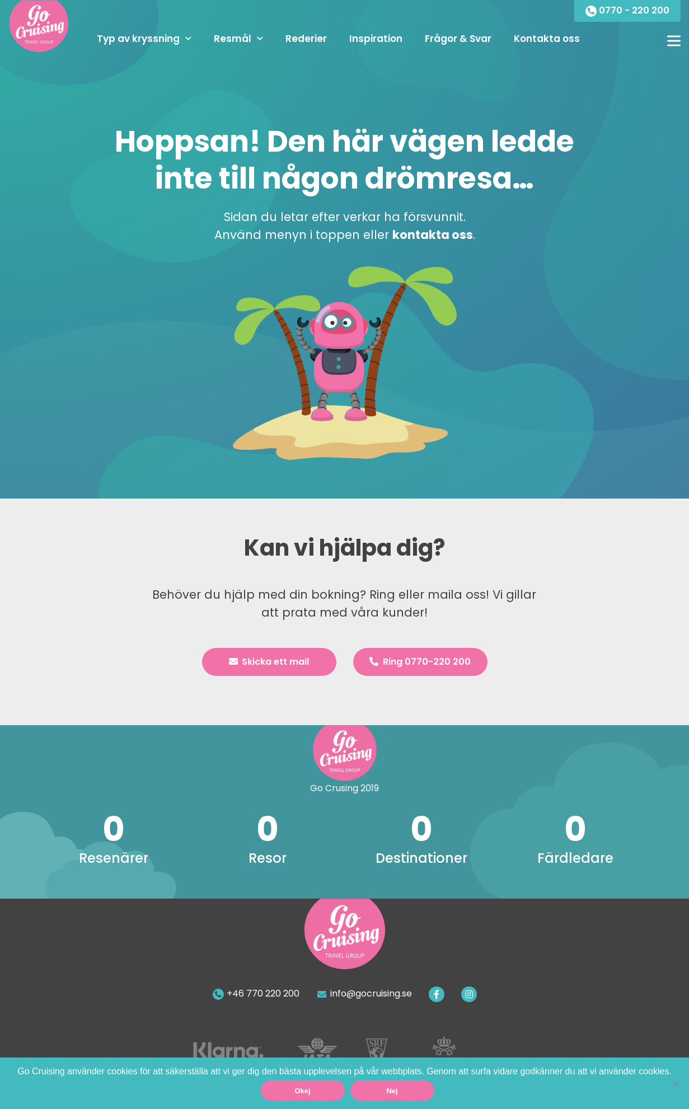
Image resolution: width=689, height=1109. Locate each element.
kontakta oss (432, 235)
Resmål (232, 38)
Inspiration (375, 38)
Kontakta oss (547, 38)
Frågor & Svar (458, 38)
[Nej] (675, 1083)
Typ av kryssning (138, 38)
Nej (391, 1091)
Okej (302, 1091)
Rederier (306, 38)
